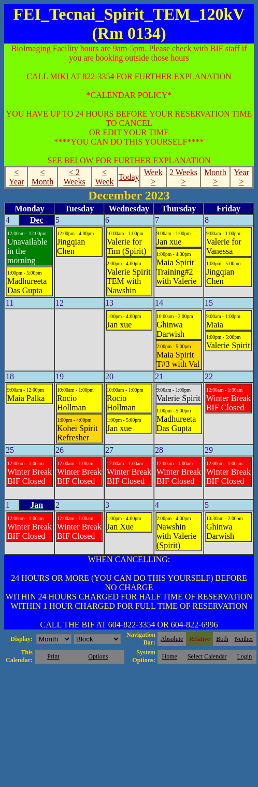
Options (98, 656)
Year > (241, 177)
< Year (16, 177)
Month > (215, 177)
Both (222, 638)
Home (169, 656)
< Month (43, 177)
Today (129, 177)
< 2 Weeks (74, 177)
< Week (104, 177)
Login (244, 656)
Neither (244, 638)
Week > (153, 177)
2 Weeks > (183, 177)
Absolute (172, 638)
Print (53, 656)
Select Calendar (207, 656)
